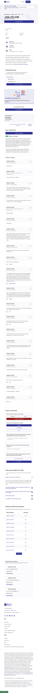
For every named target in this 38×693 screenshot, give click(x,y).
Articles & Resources (8, 632)
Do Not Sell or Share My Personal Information (14, 646)
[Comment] (19, 439)
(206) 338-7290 (10, 531)
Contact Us (6, 640)
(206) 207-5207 (10, 535)
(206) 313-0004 (10, 538)
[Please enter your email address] (19, 449)
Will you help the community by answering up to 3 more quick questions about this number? (18, 454)
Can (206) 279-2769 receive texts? (13, 498)
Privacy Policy (7, 626)
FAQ (5, 642)
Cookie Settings (4, 691)
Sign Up (28, 1)
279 (19, 14)
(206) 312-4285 (10, 516)
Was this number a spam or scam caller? (15, 414)
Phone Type (21, 33)
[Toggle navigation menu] (32, 2)
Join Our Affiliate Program (9, 630)
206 (16, 14)
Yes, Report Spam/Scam (19, 418)
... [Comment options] (30, 161)
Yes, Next (19, 461)
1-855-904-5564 (8, 608)
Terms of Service (7, 624)
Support (6, 638)
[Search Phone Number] (33, 7)
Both (19, 430)
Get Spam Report (19, 21)
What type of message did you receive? (14, 423)
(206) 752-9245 (10, 546)
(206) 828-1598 (10, 542)
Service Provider (8, 28)
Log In (23, 1)
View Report (10, 573)
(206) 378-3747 (10, 550)
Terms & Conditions (8, 674)
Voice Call (19, 425)
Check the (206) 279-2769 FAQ (21, 64)
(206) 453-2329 (10, 523)
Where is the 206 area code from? (13, 477)
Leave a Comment (19, 133)
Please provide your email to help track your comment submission (17, 446)
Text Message (19, 427)
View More (19, 553)
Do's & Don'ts (7, 644)
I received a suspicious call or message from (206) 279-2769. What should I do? (17, 488)
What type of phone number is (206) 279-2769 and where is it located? (18, 492)
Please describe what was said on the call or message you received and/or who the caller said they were (18, 435)
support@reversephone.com (10, 610)
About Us (6, 622)
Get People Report (19, 84)
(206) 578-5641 (10, 519)
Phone (12, 14)
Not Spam (13, 416)
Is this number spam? (10, 495)
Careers (6, 628)
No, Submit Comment (19, 458)
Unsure (25, 416)
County (6, 33)
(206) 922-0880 (10, 527)
